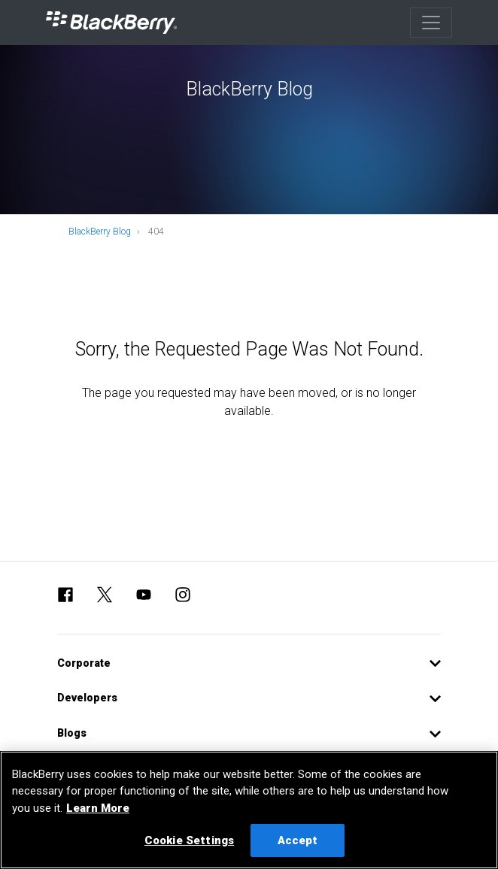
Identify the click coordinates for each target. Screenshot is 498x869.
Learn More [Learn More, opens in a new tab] (97, 808)
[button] (249, 663)
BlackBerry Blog (99, 231)
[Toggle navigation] (431, 23)
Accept (298, 840)
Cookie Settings (189, 840)
